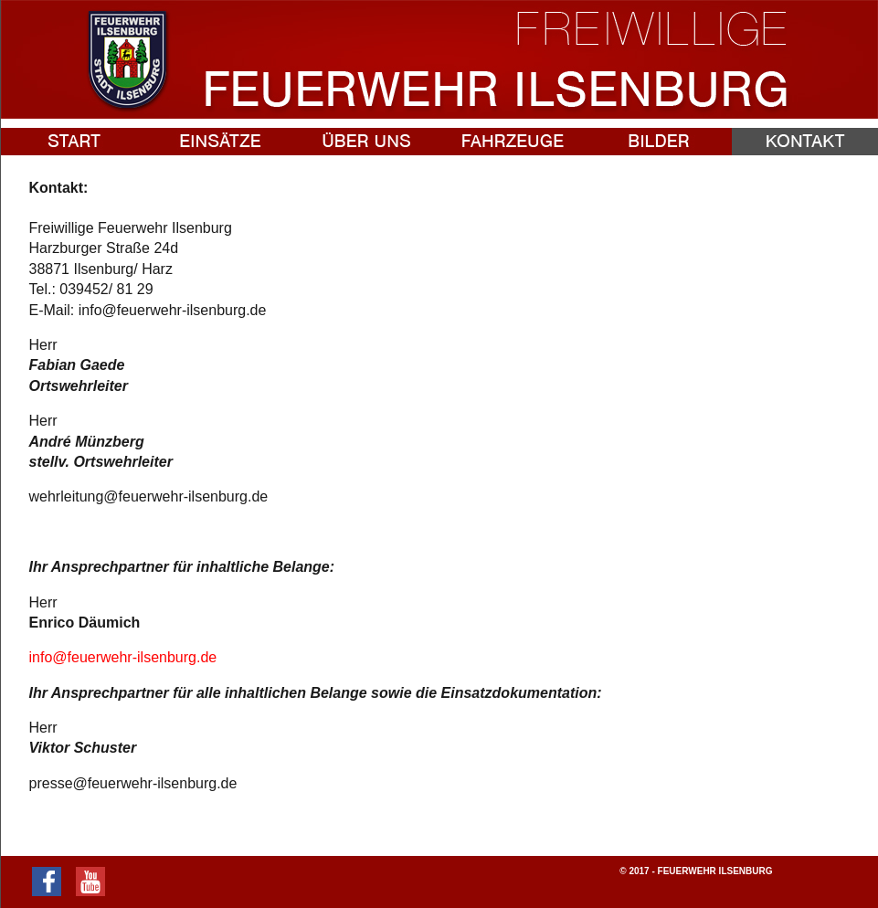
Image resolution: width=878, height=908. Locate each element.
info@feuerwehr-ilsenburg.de (123, 657)
